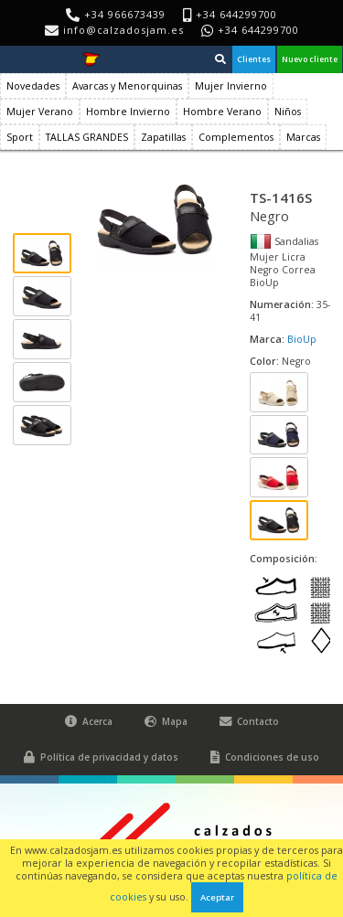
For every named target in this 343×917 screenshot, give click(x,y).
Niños (287, 111)
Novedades (32, 86)
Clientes (254, 59)
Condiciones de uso (264, 757)
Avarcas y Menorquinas (127, 86)
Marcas (303, 137)
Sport (19, 137)
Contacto (249, 722)
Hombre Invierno (128, 111)
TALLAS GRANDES (87, 137)
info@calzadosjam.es (123, 30)
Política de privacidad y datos (101, 757)
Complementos (235, 137)
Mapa (166, 722)
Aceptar (217, 897)
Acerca (89, 722)
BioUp (301, 339)
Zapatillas (163, 137)
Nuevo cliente (310, 59)
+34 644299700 (258, 30)
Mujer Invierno (231, 86)
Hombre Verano (222, 111)
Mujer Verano (39, 111)
